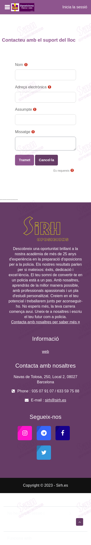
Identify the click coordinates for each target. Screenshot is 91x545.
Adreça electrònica (31, 87)
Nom (19, 65)
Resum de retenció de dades (31, 519)
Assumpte (23, 109)
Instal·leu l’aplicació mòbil (29, 525)
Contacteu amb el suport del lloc (37, 500)
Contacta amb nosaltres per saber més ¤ (45, 322)
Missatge (22, 132)
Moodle (39, 538)
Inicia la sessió (74, 7)
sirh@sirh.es (55, 400)
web (45, 352)
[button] (79, 522)
